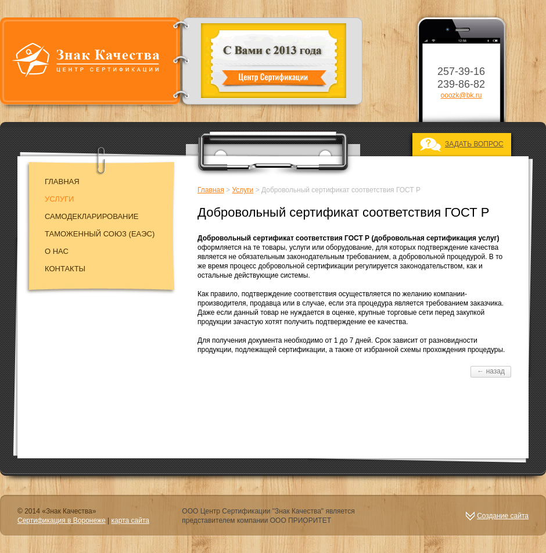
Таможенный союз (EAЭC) (100, 233)
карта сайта (130, 520)
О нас (57, 251)
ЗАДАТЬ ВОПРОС (474, 144)
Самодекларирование (92, 216)
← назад (491, 371)
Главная (62, 181)
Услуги (59, 199)
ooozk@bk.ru (461, 95)
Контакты (65, 268)
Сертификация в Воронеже (61, 520)
